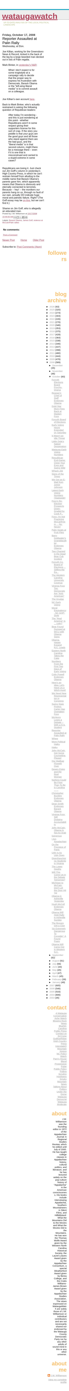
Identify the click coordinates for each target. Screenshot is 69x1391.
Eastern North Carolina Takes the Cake (59, 654)
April (55, 973)
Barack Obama (15, 220)
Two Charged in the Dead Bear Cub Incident (59, 555)
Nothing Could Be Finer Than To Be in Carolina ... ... (59, 785)
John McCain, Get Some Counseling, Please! (59, 754)
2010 (52, 356)
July (54, 964)
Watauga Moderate (62, 1103)
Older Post (38, 240)
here (32, 99)
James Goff (27, 220)
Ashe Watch (61, 1018)
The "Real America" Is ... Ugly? (58, 621)
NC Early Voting (56, 603)
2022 (52, 319)
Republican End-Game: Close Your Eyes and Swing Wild (59, 462)
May (54, 970)
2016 (52, 337)
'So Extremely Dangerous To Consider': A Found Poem (59, 934)
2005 (52, 991)
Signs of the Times (58, 475)
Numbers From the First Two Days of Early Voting (59, 666)
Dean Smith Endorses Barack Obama (57, 807)
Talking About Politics (60, 1087)
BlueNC (63, 1026)
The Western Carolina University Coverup (58, 579)
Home (24, 240)
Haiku (55, 747)
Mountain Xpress (62, 1049)
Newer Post (8, 240)
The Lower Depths (57, 867)
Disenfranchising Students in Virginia (59, 861)
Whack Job (57, 471)
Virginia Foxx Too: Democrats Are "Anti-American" (58, 591)
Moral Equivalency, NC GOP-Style (59, 612)
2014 (52, 343)
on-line (26, 200)
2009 (52, 359)
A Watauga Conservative (60, 1014)
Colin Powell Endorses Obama (58, 677)
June (55, 967)
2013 (52, 347)
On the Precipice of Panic (59, 847)
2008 (52, 362)
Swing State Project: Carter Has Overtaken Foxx (58, 709)
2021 (52, 322)
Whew (55, 738)
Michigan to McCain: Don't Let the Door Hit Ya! (59, 887)
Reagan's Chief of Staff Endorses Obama (57, 398)
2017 (52, 334)
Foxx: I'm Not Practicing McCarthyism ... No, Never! (58, 521)
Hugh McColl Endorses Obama (58, 906)
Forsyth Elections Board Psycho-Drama (57, 384)
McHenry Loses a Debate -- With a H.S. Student (58, 722)
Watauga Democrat (62, 1098)
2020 (52, 325)
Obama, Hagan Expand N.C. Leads (58, 644)
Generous (57, 836)
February (57, 979)
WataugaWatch (30, 16)
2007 (52, 985)
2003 (52, 997)
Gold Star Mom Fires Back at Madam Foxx (58, 411)
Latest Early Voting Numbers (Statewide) (58, 494)
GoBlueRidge (60, 1038)
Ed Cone (62, 1036)
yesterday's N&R (28, 65)
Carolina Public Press (60, 1029)
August (56, 960)
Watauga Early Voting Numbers (59, 452)
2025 (52, 309)
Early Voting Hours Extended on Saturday (59, 429)
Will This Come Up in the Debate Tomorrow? (59, 876)
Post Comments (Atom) (29, 247)
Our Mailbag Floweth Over (58, 763)
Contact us (61, 1033)
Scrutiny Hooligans (61, 1075)
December (57, 365)
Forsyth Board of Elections (59, 420)
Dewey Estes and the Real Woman (58, 773)
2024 (52, 312)
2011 (52, 353)
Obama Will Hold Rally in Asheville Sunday (58, 916)
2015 (52, 340)
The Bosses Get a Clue (58, 924)
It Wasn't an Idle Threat (58, 436)
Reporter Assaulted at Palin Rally (59, 733)
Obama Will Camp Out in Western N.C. (58, 948)
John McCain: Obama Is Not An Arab (59, 830)
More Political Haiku (58, 742)
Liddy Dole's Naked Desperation (59, 444)
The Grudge (58, 599)
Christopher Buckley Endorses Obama (57, 797)
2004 (52, 995)
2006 (52, 988)
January (56, 982)
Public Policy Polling (60, 1070)
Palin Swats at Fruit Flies (59, 531)
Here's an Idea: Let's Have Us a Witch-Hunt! (59, 686)
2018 (52, 331)
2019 (52, 328)
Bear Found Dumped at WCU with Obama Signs (58, 631)
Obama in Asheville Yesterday (58, 898)
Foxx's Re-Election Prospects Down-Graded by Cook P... (58, 507)
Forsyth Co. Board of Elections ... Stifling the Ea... (59, 567)
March (55, 976)
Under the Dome (62, 1092)
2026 (52, 306)
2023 (52, 316)
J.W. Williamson (59, 1375)
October (56, 376)
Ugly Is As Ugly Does (58, 853)
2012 (52, 350)
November (57, 371)
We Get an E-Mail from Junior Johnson (58, 483)
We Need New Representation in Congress (59, 697)
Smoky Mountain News (62, 1081)
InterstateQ (61, 1046)
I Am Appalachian (59, 840)
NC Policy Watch (62, 1054)
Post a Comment (10, 235)
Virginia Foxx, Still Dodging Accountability (59, 819)
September (57, 955)
